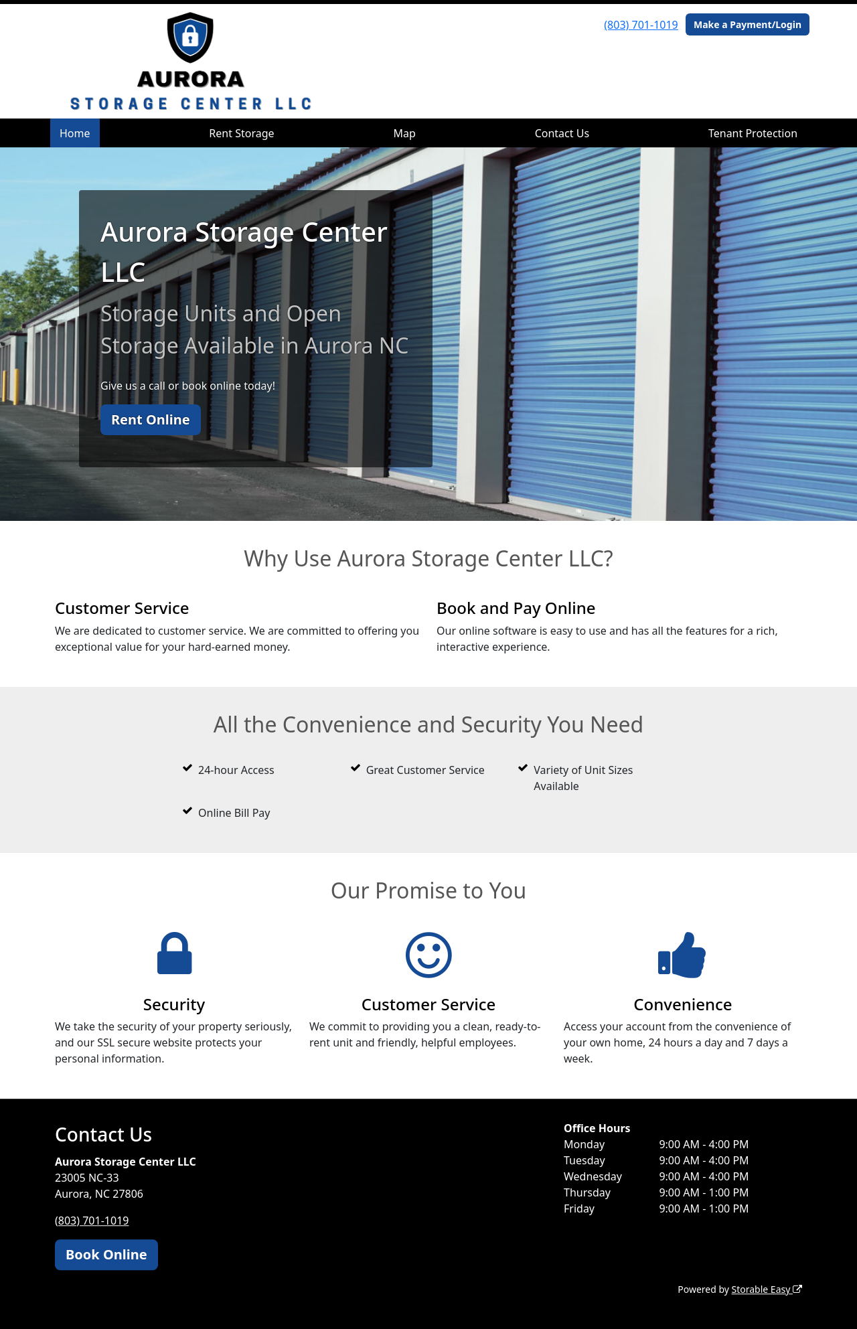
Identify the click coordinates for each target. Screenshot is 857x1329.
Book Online (106, 1254)
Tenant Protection (752, 133)
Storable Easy (767, 1289)
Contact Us (562, 133)
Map (404, 133)
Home (75, 133)
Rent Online (150, 419)
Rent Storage (241, 133)
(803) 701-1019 (641, 24)
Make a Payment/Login (747, 24)
